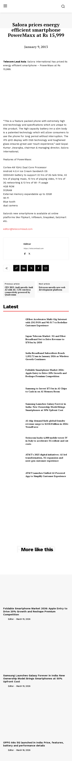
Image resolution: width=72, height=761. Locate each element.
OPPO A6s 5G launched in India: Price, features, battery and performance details (33, 744)
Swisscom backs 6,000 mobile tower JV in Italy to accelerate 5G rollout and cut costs (46, 440)
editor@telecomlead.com (17, 229)
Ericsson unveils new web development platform (52, 288)
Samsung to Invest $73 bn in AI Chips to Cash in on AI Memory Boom (46, 390)
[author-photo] (5, 619)
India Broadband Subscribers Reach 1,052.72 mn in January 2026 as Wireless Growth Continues (47, 356)
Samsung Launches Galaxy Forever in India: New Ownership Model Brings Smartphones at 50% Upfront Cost (45, 407)
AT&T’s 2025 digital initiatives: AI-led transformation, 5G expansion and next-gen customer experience (46, 457)
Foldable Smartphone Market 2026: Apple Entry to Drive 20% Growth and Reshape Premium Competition (46, 373)
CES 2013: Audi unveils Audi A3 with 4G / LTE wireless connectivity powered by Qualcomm (19, 291)
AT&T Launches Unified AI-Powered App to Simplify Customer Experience (45, 474)
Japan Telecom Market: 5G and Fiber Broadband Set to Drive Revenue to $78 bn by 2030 (45, 339)
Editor (27, 243)
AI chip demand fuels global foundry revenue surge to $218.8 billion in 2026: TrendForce (46, 423)
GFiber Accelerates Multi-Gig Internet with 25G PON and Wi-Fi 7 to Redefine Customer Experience (46, 322)
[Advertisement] (36, 506)
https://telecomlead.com (33, 248)
